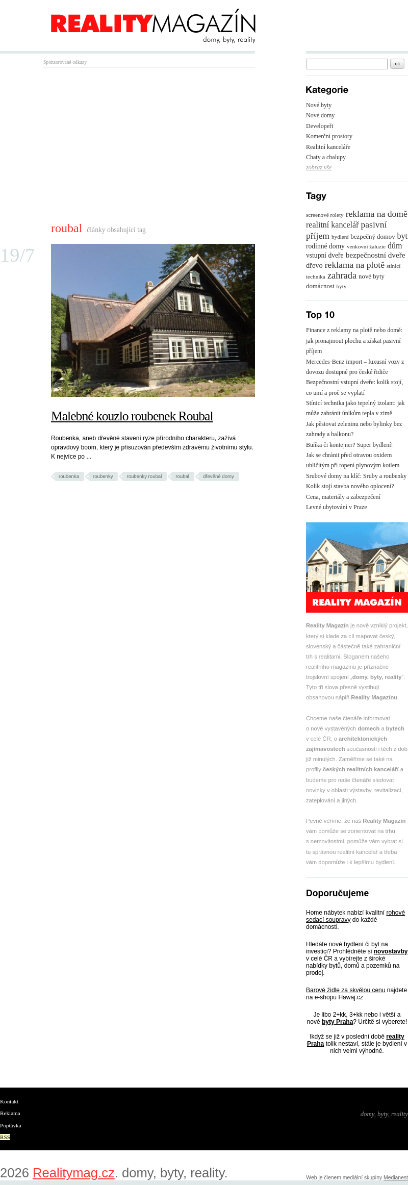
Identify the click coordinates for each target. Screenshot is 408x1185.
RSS (5, 1137)
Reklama (10, 1113)
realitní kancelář (332, 224)
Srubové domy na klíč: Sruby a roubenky (356, 476)
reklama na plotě (355, 265)
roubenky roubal (144, 476)
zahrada (341, 275)
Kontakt (9, 1101)
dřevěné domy (218, 476)
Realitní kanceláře (328, 146)
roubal (182, 476)
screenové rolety (325, 215)
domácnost (320, 286)
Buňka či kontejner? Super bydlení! (349, 444)
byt (402, 236)
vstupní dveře (325, 255)
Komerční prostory (329, 136)
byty (341, 286)
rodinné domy (325, 246)
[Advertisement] (129, 144)
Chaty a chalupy (326, 157)
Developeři (319, 126)
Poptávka (10, 1125)
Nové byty (319, 105)
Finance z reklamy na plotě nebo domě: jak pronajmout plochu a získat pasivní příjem (354, 340)
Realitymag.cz (74, 1173)
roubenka (69, 476)
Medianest (396, 1177)
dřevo (314, 265)
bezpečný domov (373, 236)
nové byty (372, 276)
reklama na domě (376, 214)
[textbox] (347, 64)
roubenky (103, 476)
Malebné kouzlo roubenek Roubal (132, 416)
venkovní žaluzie (366, 246)
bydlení (340, 237)
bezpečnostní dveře (375, 254)
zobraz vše (319, 167)
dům (395, 245)
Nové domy (320, 115)
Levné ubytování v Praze (336, 507)
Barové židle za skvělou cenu (345, 990)
